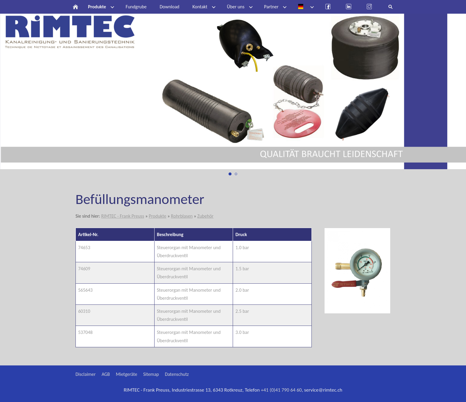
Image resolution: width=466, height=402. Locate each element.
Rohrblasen (182, 216)
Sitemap (151, 374)
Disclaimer (85, 374)
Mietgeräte (126, 374)
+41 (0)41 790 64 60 (281, 390)
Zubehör (205, 216)
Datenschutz (177, 374)
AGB (106, 374)
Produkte (157, 216)
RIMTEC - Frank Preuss (122, 216)
